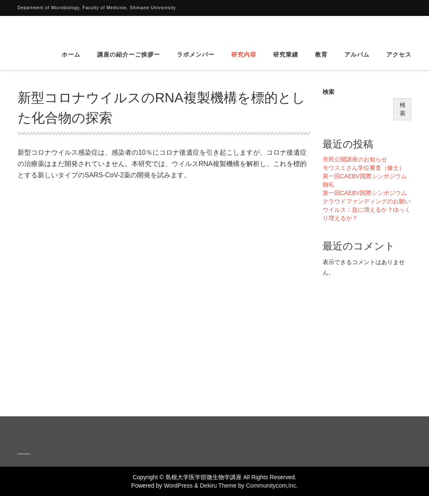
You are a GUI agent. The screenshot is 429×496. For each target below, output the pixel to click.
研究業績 (285, 31)
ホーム (71, 31)
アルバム (357, 31)
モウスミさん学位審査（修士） (364, 167)
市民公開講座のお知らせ (355, 159)
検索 (328, 91)
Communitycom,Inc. (272, 485)
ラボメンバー (195, 31)
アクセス (398, 31)
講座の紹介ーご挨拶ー (128, 31)
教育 (321, 31)
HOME (25, 64)
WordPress (178, 485)
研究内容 (243, 31)
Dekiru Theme (218, 485)
